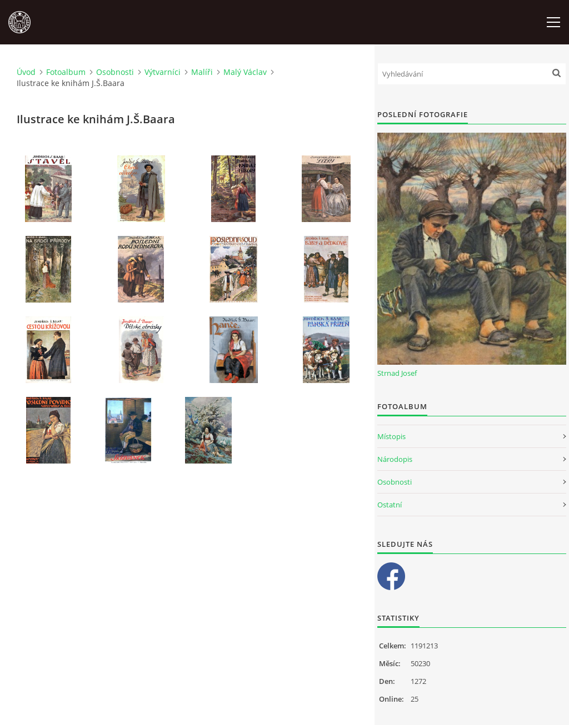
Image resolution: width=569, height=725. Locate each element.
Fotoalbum (66, 72)
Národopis (394, 459)
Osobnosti (115, 72)
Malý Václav (245, 72)
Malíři (202, 72)
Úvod (26, 72)
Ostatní (389, 505)
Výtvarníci (162, 72)
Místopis (391, 436)
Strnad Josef (397, 373)
